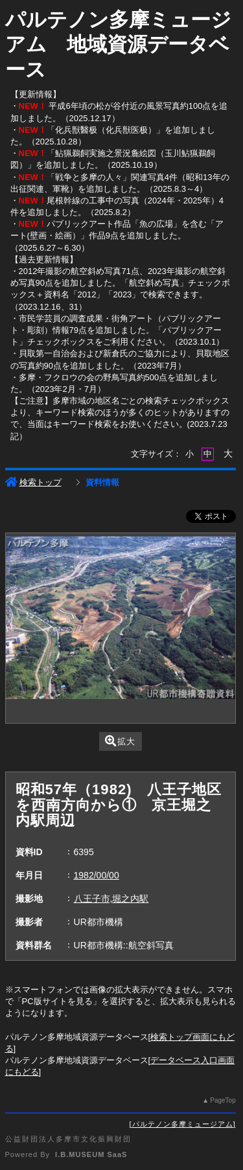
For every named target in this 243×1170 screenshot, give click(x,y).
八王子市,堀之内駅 (111, 898)
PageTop (222, 1100)
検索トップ (33, 482)
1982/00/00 (96, 875)
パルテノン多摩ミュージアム (182, 1124)
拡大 (120, 740)
